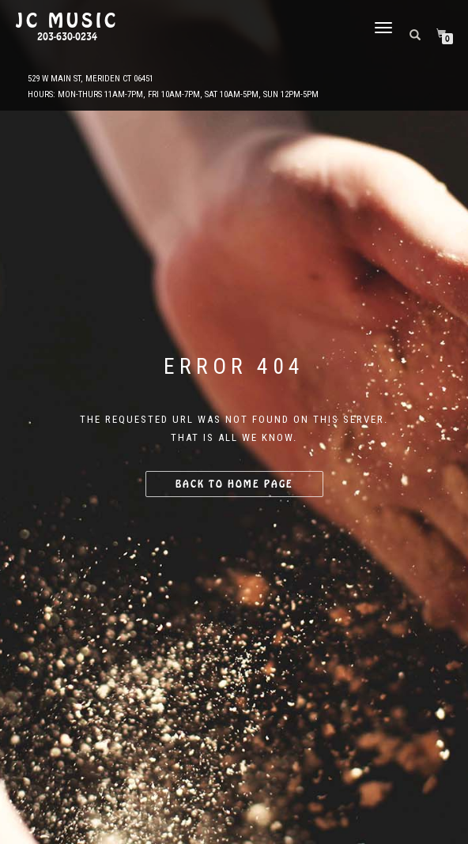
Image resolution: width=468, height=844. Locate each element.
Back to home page (234, 484)
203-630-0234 (67, 37)
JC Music (67, 21)
